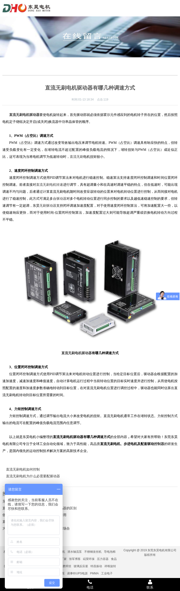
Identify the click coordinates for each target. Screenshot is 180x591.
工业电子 (107, 573)
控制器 (159, 444)
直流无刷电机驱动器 (76, 353)
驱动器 (61, 198)
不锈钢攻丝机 (93, 551)
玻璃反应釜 (81, 566)
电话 (90, 584)
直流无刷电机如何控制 (23, 469)
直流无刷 (76, 157)
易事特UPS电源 (77, 573)
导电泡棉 (110, 551)
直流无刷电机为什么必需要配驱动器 (33, 476)
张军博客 (75, 559)
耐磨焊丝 (65, 566)
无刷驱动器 (47, 205)
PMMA (94, 573)
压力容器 (103, 559)
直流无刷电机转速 (49, 184)
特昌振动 (96, 566)
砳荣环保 (89, 559)
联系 (150, 584)
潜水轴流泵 (74, 551)
